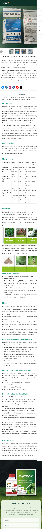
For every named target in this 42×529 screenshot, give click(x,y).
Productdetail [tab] (21, 94)
